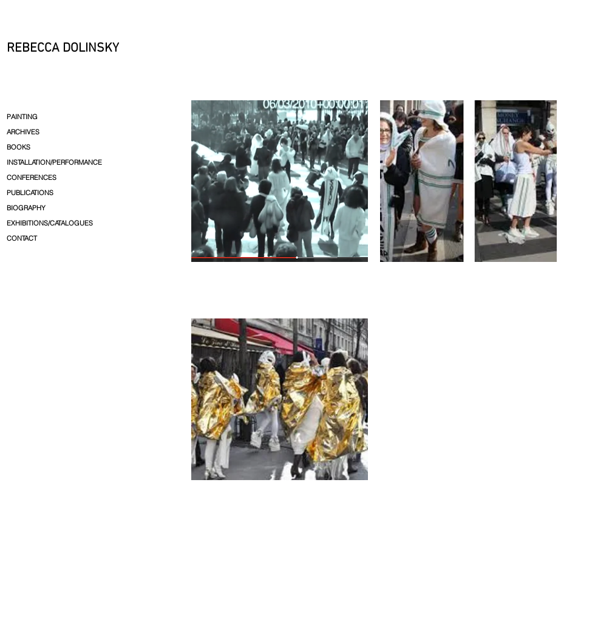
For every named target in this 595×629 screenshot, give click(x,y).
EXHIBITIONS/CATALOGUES (50, 223)
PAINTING (22, 116)
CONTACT (22, 238)
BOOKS (18, 147)
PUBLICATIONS (30, 192)
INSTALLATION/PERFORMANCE (54, 162)
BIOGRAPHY (26, 208)
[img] (279, 203)
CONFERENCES (31, 177)
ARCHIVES (23, 132)
